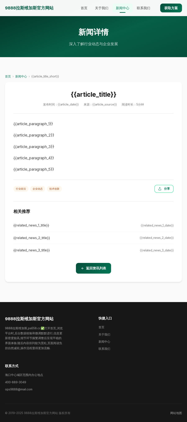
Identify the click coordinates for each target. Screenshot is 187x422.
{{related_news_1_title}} (31, 225)
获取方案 (171, 8)
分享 (164, 188)
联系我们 (143, 8)
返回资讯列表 (93, 268)
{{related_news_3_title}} (31, 250)
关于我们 (101, 8)
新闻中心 (122, 8)
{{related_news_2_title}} (31, 238)
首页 (84, 8)
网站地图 (176, 413)
